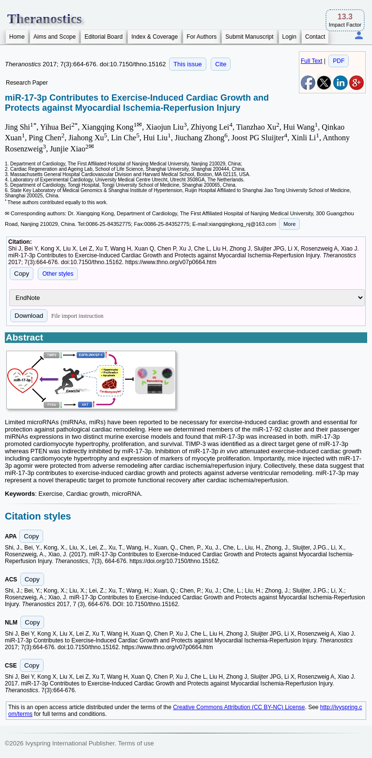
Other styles (57, 273)
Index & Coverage (154, 36)
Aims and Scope (54, 36)
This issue (187, 64)
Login (289, 36)
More (289, 224)
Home (17, 36)
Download (29, 315)
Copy (21, 273)
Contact (315, 36)
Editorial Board (103, 36)
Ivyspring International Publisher (69, 743)
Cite (220, 64)
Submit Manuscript (249, 36)
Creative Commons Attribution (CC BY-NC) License (239, 707)
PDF (338, 61)
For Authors (201, 36)
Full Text (311, 61)
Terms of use (136, 743)
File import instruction (77, 315)
